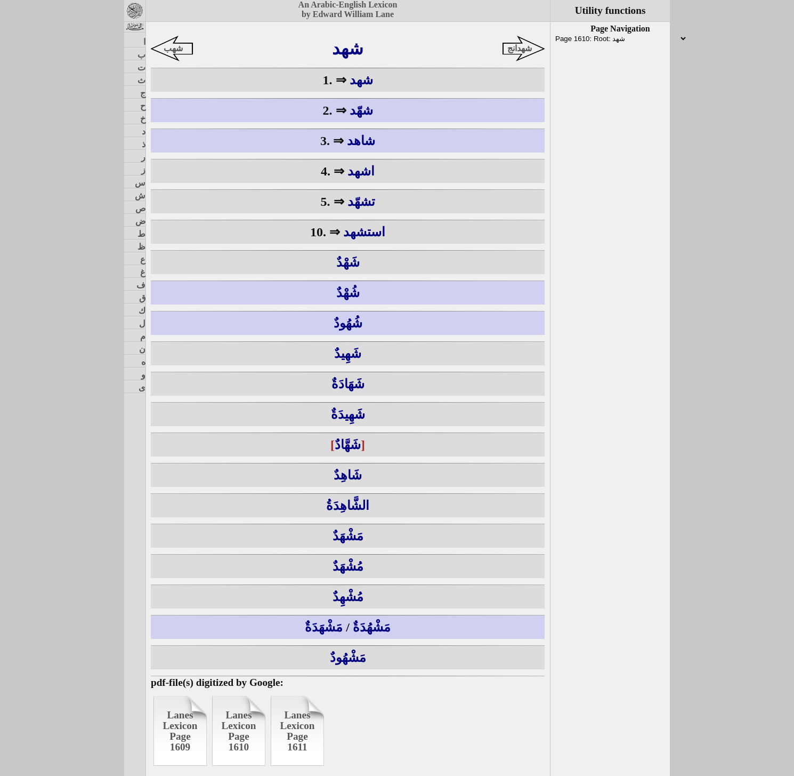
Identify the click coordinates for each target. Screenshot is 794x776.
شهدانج (519, 48)
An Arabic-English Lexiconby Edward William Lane (348, 9)
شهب (173, 48)
